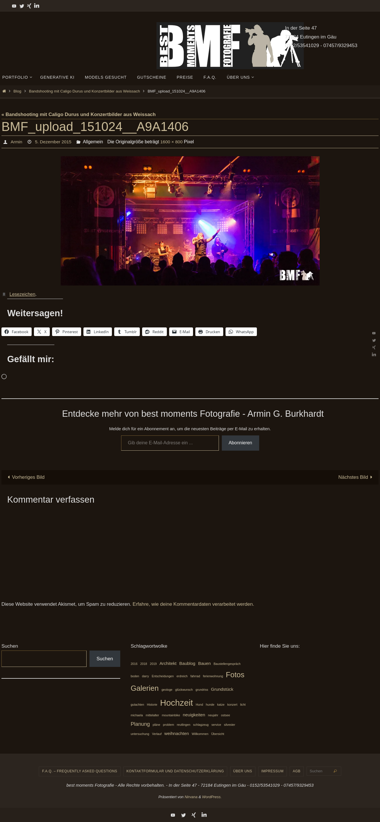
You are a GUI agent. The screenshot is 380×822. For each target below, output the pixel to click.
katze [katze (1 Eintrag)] (220, 704)
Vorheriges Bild (25, 477)
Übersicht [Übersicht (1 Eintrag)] (217, 734)
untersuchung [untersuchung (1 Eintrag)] (140, 734)
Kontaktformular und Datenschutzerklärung (175, 771)
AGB (297, 771)
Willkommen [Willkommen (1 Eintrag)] (200, 734)
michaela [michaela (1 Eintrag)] (137, 715)
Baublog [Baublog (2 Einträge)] (187, 663)
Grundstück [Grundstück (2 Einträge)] (222, 689)
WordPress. (211, 797)
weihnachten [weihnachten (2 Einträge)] (176, 733)
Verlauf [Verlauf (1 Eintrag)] (156, 734)
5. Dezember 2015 (54, 141)
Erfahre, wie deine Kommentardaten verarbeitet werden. (193, 604)
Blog (17, 91)
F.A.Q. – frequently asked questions (79, 771)
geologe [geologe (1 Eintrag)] (166, 690)
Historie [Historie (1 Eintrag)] (152, 704)
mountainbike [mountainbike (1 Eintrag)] (171, 715)
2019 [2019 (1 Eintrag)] (153, 663)
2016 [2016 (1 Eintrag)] (134, 663)
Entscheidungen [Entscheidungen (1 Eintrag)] (163, 676)
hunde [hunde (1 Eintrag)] (210, 704)
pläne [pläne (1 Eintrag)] (156, 724)
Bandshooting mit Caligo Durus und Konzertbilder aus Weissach (84, 91)
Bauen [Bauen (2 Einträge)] (204, 663)
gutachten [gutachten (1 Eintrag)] (137, 704)
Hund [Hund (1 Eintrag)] (199, 704)
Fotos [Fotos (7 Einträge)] (235, 675)
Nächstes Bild (356, 477)
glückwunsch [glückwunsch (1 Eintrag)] (184, 690)
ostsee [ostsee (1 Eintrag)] (225, 715)
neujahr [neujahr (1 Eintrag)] (213, 715)
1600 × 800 (173, 141)
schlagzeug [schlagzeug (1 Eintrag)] (201, 724)
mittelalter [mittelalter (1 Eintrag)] (152, 715)
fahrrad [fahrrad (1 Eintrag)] (195, 676)
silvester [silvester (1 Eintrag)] (229, 724)
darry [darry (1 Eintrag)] (145, 676)
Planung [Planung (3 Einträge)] (140, 724)
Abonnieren (240, 442)
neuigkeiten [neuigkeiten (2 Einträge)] (194, 715)
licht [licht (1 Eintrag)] (243, 704)
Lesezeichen (22, 294)
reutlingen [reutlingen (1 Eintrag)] (183, 724)
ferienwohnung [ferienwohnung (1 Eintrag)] (213, 676)
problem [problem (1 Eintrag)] (168, 724)
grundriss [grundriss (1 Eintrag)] (202, 690)
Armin (16, 141)
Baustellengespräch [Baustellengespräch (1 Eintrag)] (226, 663)
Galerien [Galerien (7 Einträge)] (145, 688)
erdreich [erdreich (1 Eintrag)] (182, 676)
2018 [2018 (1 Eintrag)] (143, 663)
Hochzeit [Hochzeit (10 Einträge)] (176, 702)
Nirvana (191, 797)
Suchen (9, 646)
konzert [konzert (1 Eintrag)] (232, 704)
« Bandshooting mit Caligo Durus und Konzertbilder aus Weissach (78, 114)
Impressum (272, 771)
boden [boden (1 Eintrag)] (135, 676)
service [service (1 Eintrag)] (216, 724)
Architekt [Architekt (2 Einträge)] (167, 663)
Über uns (242, 771)
